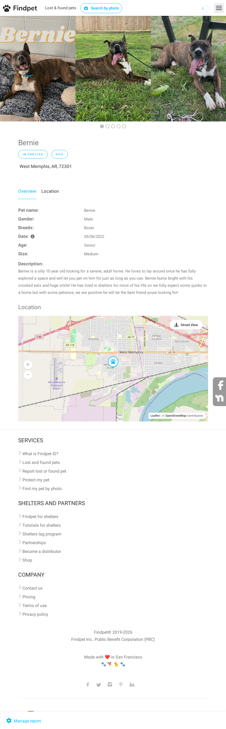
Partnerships (34, 542)
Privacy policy (35, 614)
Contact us (32, 588)
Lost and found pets (41, 462)
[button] (109, 356)
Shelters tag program (41, 534)
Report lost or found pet (44, 471)
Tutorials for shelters (41, 525)
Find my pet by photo (42, 488)
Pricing (28, 596)
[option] (37, 68)
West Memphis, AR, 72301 (46, 166)
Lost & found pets (60, 8)
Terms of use (34, 605)
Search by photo (101, 8)
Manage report (23, 720)
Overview (27, 191)
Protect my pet (35, 479)
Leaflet (155, 415)
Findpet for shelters (40, 516)
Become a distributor (41, 551)
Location (50, 191)
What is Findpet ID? (40, 453)
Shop (27, 560)
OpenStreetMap (175, 415)
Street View (189, 325)
